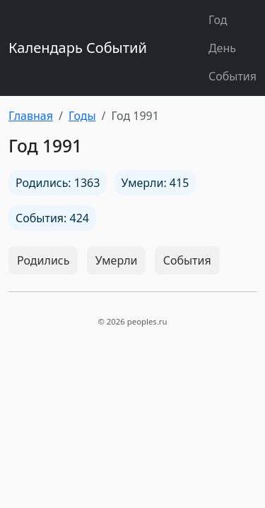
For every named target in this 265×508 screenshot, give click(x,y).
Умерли (116, 260)
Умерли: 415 (155, 182)
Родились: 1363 (58, 182)
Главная (30, 115)
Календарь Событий (77, 47)
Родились (43, 260)
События (232, 76)
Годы (82, 115)
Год (218, 20)
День (222, 48)
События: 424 (52, 218)
